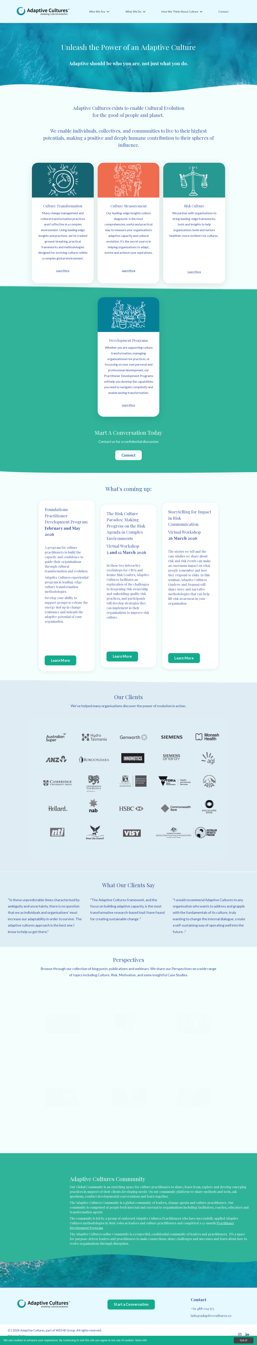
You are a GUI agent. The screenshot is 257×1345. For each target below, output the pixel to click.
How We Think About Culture (181, 11)
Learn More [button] (60, 660)
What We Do (135, 11)
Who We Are (99, 11)
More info (141, 1340)
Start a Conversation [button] (131, 1304)
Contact (223, 11)
